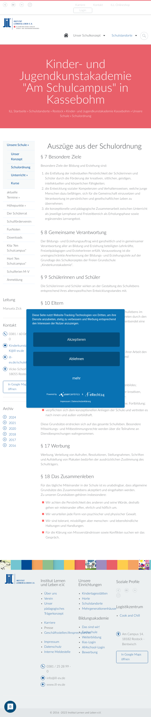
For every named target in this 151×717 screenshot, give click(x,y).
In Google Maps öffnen (18, 387)
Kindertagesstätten (95, 593)
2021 (12, 423)
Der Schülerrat (17, 213)
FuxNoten (13, 229)
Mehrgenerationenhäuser (99, 608)
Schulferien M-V (18, 271)
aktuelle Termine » (13, 195)
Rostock (57, 111)
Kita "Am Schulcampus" (16, 248)
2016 (12, 445)
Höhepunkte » (16, 205)
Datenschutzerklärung (81, 401)
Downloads (14, 237)
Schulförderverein (19, 221)
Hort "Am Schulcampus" (16, 261)
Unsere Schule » (18, 145)
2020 (12, 428)
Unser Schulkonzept (86, 35)
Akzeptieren (76, 339)
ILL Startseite (17, 111)
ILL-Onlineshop (120, 5)
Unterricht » (19, 175)
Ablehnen (76, 359)
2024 (12, 417)
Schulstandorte (122, 35)
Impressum (65, 401)
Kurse (15, 183)
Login (82, 10)
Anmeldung (14, 279)
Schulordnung (20, 167)
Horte (86, 598)
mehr (76, 378)
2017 (12, 440)
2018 (12, 434)
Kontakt (98, 5)
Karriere (80, 5)
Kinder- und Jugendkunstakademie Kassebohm (98, 111)
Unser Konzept (16, 157)
